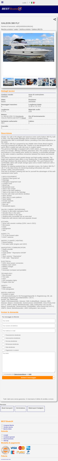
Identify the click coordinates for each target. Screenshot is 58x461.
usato (16, 29)
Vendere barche (8, 427)
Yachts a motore (25, 29)
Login (24, 2)
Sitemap (5, 440)
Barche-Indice (7, 429)
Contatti (5, 435)
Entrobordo (20, 116)
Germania (32, 101)
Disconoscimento (8, 439)
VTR (30, 111)
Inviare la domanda (9, 312)
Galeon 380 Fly (37, 29)
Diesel (23, 118)
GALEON (4, 96)
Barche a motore (7, 29)
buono (3, 101)
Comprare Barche (8, 425)
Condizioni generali (9, 437)
